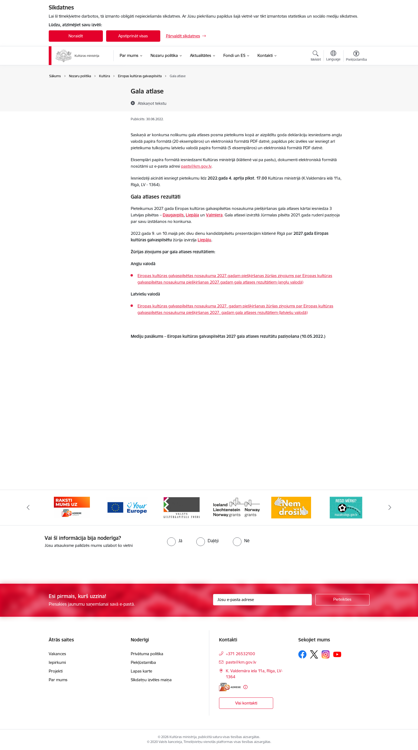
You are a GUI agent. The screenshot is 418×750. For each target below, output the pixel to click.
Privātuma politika (147, 653)
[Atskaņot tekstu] (152, 103)
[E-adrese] (230, 687)
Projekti (56, 671)
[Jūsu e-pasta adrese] (262, 599)
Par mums (58, 679)
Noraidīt (75, 35)
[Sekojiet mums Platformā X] (314, 654)
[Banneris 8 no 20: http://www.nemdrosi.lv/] (346, 507)
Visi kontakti (246, 703)
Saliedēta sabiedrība (72, 100)
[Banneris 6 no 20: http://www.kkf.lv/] (236, 507)
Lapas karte (141, 671)
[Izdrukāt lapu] (356, 89)
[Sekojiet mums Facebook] (302, 654)
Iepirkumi (57, 662)
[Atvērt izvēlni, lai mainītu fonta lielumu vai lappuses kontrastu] (356, 56)
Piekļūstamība (143, 662)
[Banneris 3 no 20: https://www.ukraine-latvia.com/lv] (72, 507)
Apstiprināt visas (133, 35)
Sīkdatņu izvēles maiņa (151, 679)
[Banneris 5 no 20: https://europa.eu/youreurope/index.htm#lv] (181, 507)
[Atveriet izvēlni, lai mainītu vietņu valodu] (333, 56)
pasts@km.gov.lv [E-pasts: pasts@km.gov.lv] (241, 662)
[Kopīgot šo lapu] (356, 102)
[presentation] (45, 563)
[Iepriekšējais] (28, 507)
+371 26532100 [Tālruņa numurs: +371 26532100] (240, 653)
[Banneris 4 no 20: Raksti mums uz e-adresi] (127, 507)
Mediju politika (67, 110)
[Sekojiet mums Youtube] (337, 654)
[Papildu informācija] (245, 687)
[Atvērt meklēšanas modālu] (316, 56)
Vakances (57, 653)
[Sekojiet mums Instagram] (326, 654)
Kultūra (61, 91)
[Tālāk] (390, 507)
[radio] (174, 540)
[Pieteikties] (342, 599)
